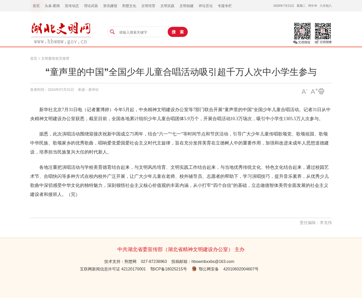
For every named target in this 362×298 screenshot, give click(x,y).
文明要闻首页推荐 (55, 58)
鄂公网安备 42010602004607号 (225, 269)
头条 (48, 6)
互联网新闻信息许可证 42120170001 (113, 269)
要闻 (56, 6)
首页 (33, 58)
